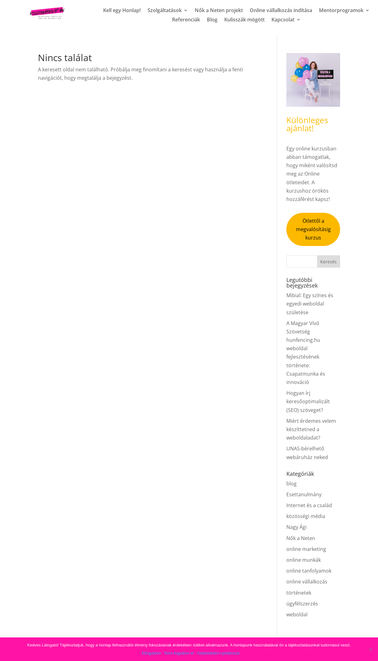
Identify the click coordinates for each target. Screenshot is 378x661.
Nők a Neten (300, 538)
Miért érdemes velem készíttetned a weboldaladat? (311, 429)
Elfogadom (151, 653)
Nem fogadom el (179, 653)
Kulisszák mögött (244, 20)
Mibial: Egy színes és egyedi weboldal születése (309, 303)
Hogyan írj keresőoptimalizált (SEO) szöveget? (308, 401)
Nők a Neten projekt (219, 11)
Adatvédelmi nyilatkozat (218, 653)
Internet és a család (309, 505)
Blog (212, 20)
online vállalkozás (306, 581)
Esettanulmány (303, 494)
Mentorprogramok (341, 11)
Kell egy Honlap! (122, 11)
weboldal (296, 614)
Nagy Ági (296, 527)
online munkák (303, 559)
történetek (298, 592)
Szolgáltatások (165, 11)
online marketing (306, 549)
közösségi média (305, 516)
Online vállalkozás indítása (281, 11)
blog (291, 483)
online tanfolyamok (308, 570)
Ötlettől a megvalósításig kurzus (313, 229)
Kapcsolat (282, 20)
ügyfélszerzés (302, 603)
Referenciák (186, 20)
